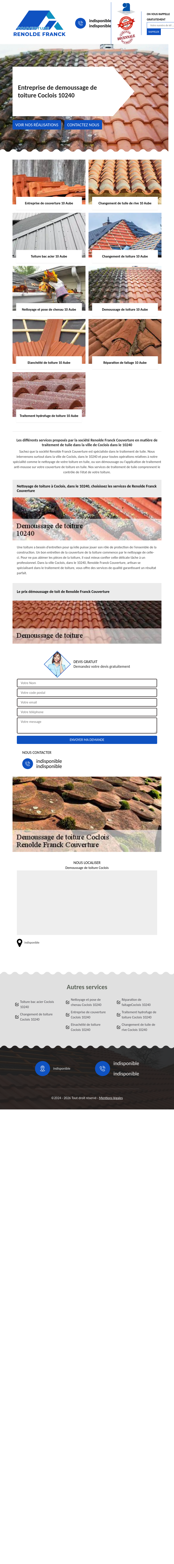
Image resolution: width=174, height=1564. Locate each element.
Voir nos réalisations (36, 124)
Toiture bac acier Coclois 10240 (37, 1004)
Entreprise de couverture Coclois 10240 (88, 1014)
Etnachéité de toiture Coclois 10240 (85, 1027)
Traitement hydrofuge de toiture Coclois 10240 (139, 1014)
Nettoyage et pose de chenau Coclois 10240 (86, 1002)
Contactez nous (83, 124)
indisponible (100, 20)
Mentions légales (111, 1098)
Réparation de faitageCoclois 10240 (136, 1002)
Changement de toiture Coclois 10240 (36, 1016)
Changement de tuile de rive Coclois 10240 (138, 1027)
